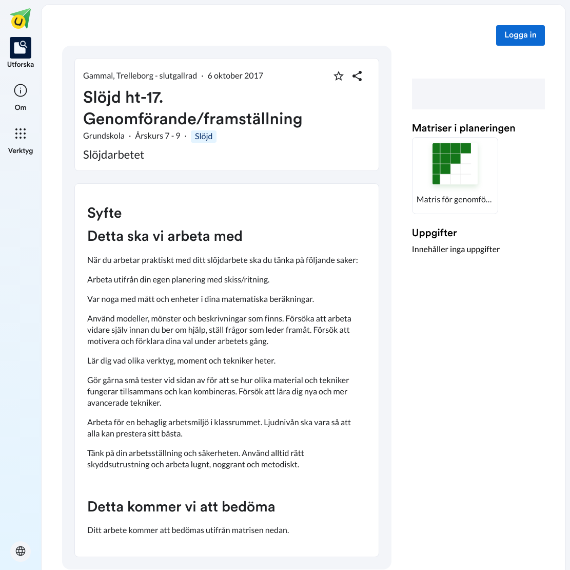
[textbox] (227, 370)
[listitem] (20, 53)
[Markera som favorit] (338, 76)
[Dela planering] (357, 76)
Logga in (520, 35)
